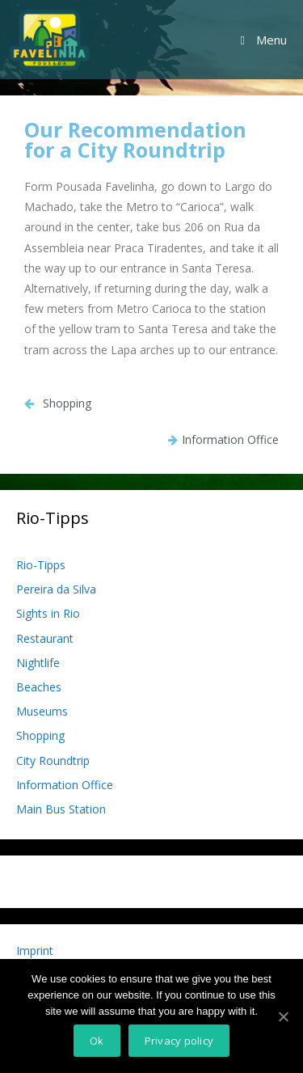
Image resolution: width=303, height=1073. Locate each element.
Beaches (38, 687)
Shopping (40, 735)
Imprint (34, 950)
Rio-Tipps (40, 564)
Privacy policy (179, 1040)
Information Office (64, 784)
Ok (97, 1040)
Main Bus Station (61, 809)
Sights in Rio (48, 613)
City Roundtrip (53, 760)
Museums (42, 711)
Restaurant (45, 638)
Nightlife (38, 662)
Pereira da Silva (56, 589)
